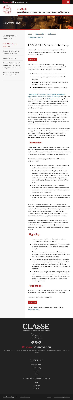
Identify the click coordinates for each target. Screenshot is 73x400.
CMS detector (51, 99)
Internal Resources (36, 365)
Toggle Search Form (64, 2)
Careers (36, 371)
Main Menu (68, 2)
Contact (36, 389)
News (36, 374)
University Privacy (25, 397)
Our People (36, 386)
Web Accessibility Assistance (62, 397)
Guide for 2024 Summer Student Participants (11, 73)
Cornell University (8, 397)
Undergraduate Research (10, 37)
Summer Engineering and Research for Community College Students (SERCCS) (12, 65)
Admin (49, 397)
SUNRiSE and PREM (9, 58)
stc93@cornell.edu (33, 310)
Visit (36, 382)
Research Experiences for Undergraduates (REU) (11, 52)
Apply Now (32, 60)
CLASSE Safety (36, 368)
